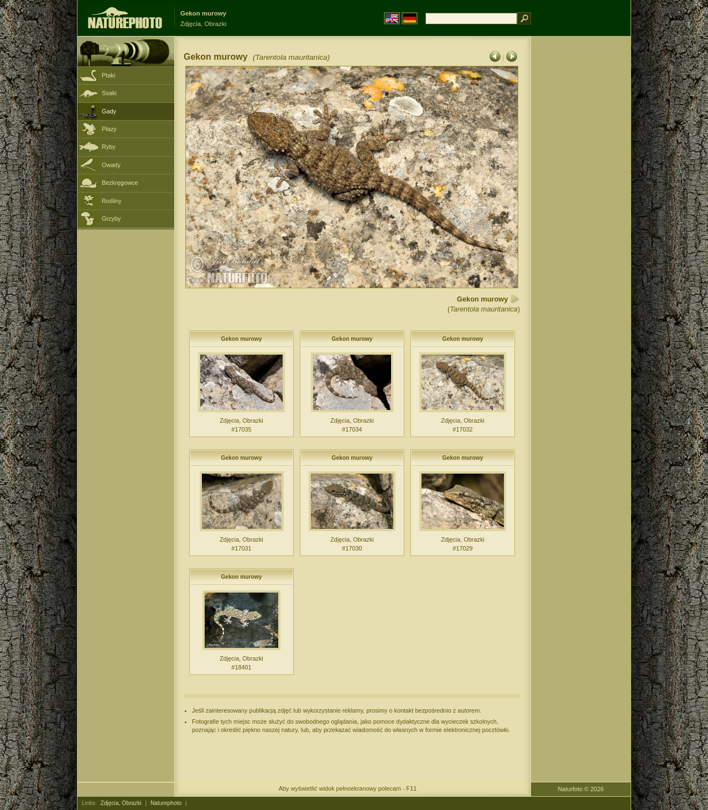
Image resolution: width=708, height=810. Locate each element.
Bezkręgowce (120, 182)
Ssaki (109, 93)
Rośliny (112, 201)
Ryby (109, 146)
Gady (109, 111)
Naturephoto (165, 803)
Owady (111, 165)
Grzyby (111, 218)
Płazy (109, 129)
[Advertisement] (581, 213)
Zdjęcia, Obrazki (121, 803)
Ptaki (108, 75)
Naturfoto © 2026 (581, 789)
